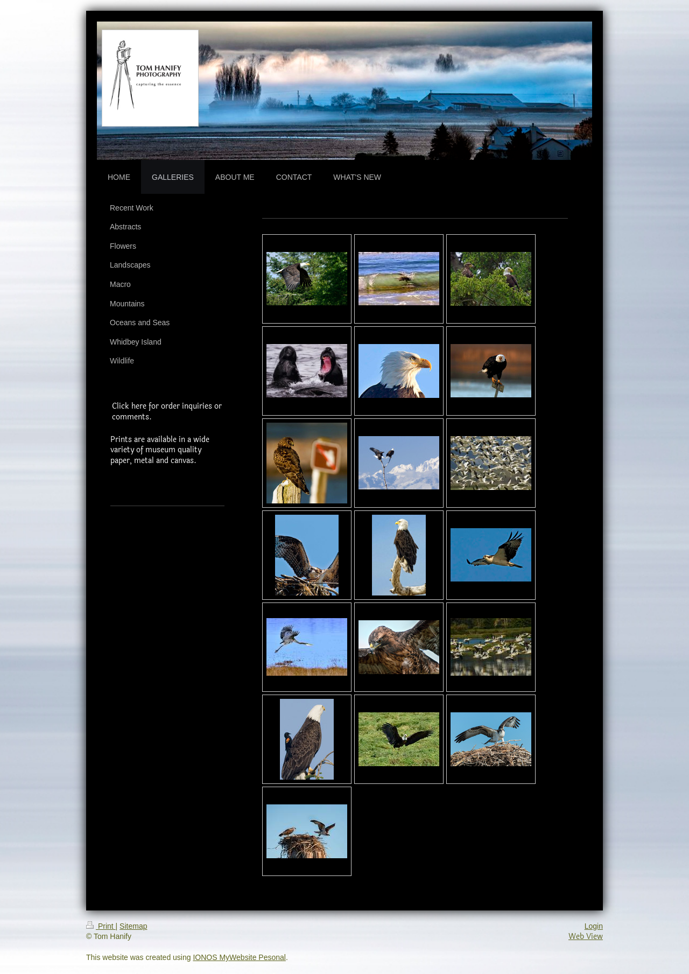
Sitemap (133, 926)
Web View (585, 936)
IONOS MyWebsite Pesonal (239, 957)
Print (101, 926)
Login (594, 926)
